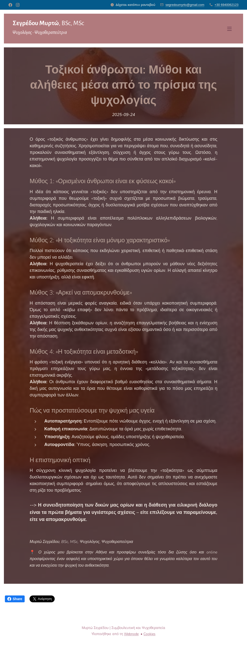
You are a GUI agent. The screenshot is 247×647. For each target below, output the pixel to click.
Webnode (131, 634)
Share (14, 599)
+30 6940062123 (226, 5)
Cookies (149, 634)
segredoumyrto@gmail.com (184, 5)
